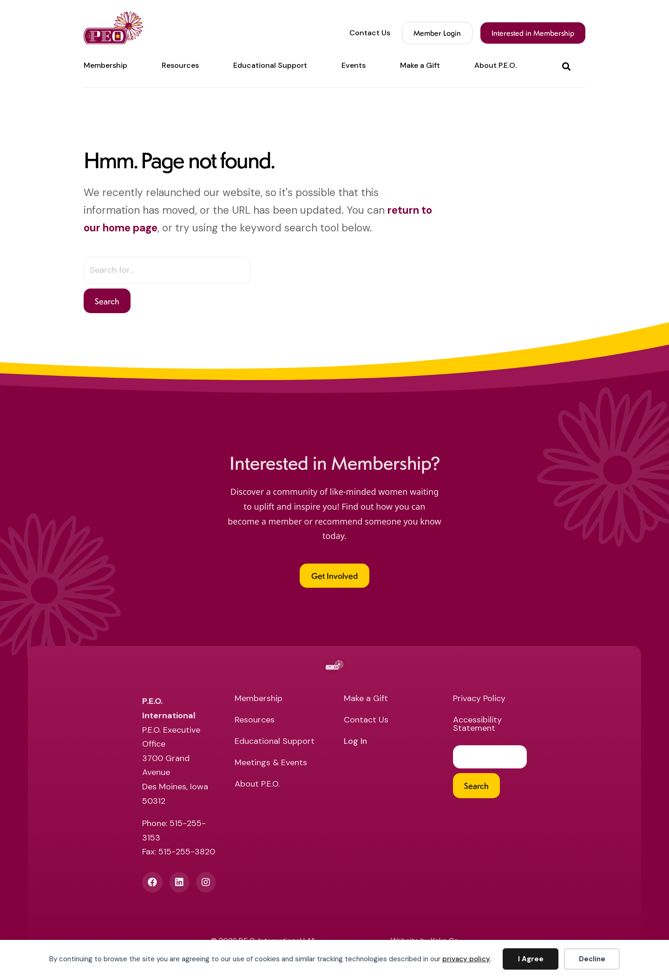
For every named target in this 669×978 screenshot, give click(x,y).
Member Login (437, 32)
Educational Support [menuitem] (270, 65)
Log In (355, 742)
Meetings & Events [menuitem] (271, 763)
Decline (592, 959)
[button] (568, 65)
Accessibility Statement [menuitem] (477, 724)
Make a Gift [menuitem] (420, 65)
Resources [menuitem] (180, 65)
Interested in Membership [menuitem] (533, 32)
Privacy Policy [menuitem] (479, 699)
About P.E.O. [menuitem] (495, 65)
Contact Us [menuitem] (369, 33)
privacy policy (466, 959)
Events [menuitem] (353, 65)
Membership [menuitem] (105, 65)
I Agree (531, 959)
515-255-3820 (186, 851)
